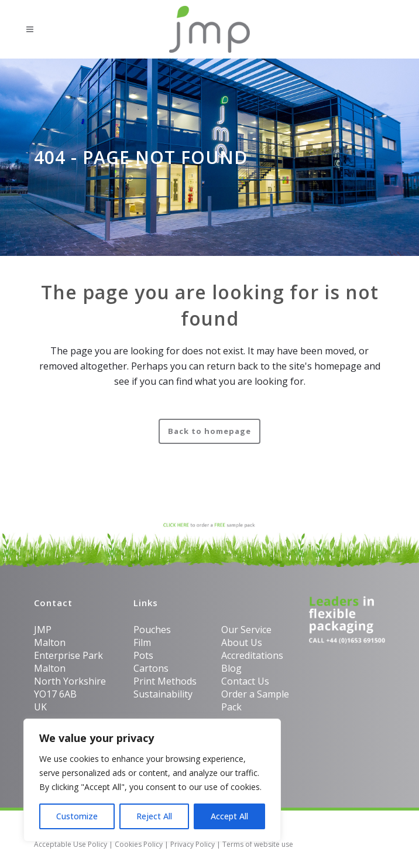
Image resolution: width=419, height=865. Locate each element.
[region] (152, 780)
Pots (143, 655)
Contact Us (245, 681)
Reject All (154, 816)
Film (142, 642)
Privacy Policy (192, 844)
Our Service (246, 629)
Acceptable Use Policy (70, 844)
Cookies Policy (139, 844)
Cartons (151, 668)
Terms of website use (257, 844)
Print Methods (165, 681)
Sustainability (163, 694)
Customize (77, 816)
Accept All (229, 816)
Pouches (152, 629)
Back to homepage (209, 431)
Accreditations (252, 655)
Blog (231, 668)
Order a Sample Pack (255, 700)
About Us (241, 642)
